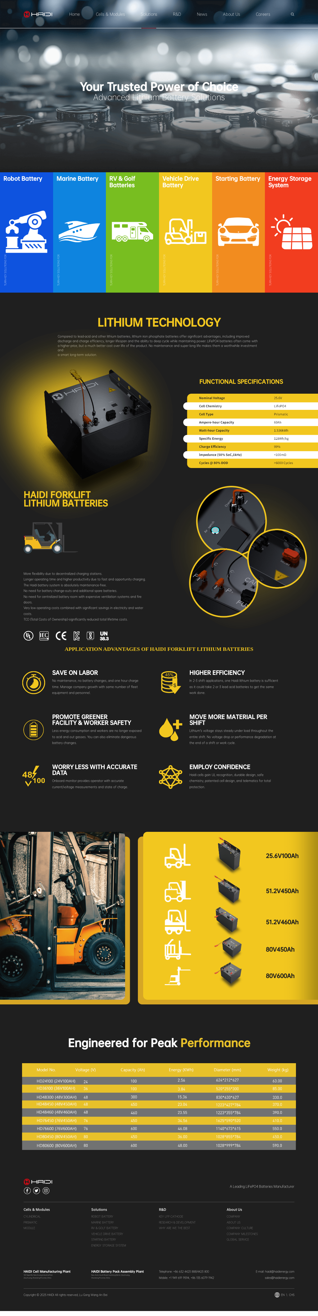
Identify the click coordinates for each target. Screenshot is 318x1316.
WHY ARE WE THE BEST (174, 1233)
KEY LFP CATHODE (171, 1221)
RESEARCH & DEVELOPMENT (177, 1227)
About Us (231, 14)
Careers (263, 14)
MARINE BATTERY (102, 1227)
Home (74, 14)
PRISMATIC (30, 1227)
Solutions (149, 14)
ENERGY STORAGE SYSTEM (108, 1250)
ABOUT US (233, 1227)
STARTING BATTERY (103, 1244)
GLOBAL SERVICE (238, 1244)
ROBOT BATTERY (102, 1221)
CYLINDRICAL (32, 1221)
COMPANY (233, 1221)
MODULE (29, 1233)
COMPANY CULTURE (240, 1233)
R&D (177, 14)
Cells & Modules (110, 14)
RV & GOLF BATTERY (104, 1233)
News (202, 14)
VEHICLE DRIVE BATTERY (107, 1238)
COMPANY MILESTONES (242, 1238)
